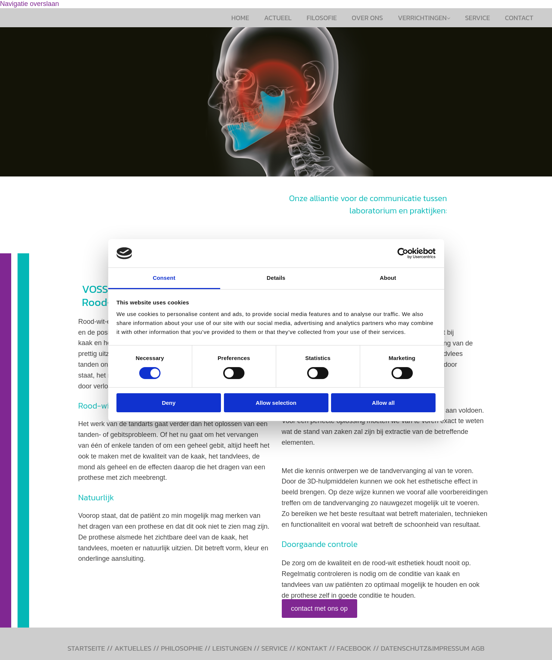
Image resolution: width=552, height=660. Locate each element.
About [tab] (388, 278)
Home (240, 18)
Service (477, 18)
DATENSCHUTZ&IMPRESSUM (425, 648)
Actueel (278, 18)
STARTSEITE (86, 648)
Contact (519, 18)
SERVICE (274, 648)
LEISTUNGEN (232, 648)
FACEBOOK (354, 648)
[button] (319, 608)
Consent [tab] (164, 278)
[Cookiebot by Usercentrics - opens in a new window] (403, 253)
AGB (477, 648)
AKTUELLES (133, 648)
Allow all (383, 403)
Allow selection (276, 403)
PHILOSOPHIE (182, 648)
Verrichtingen (422, 18)
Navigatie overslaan (29, 3)
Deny (169, 403)
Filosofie (322, 18)
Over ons (367, 18)
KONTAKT (312, 648)
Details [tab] (276, 278)
